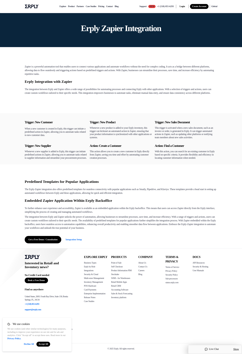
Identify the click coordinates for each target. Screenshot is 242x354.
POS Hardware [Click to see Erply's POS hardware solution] (90, 286)
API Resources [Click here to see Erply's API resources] (199, 263)
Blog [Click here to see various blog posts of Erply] (140, 274)
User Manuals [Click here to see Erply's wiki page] (198, 270)
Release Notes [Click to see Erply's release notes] (89, 297)
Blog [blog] (117, 6)
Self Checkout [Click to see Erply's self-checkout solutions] (117, 267)
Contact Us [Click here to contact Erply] (142, 267)
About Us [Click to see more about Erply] (142, 263)
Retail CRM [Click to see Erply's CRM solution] (116, 286)
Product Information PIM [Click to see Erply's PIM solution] (121, 270)
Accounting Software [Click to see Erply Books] (119, 290)
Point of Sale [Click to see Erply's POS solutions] (116, 263)
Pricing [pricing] (101, 6)
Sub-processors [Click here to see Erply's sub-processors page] (171, 279)
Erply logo (32, 6)
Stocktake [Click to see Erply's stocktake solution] (115, 274)
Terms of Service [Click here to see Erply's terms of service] (172, 267)
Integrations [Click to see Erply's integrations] (89, 270)
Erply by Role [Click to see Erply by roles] (89, 267)
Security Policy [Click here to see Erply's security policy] (171, 275)
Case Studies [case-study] (91, 6)
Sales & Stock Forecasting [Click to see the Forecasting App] (121, 293)
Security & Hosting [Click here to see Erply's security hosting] (200, 267)
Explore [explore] (62, 6)
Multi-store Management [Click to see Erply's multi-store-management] (94, 278)
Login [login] (182, 6)
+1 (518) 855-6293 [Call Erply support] (165, 6)
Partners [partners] (80, 6)
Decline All (29, 344)
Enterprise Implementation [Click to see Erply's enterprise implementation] (94, 293)
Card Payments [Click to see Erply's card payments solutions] (90, 290)
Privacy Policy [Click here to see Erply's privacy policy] (171, 271)
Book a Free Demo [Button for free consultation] (36, 280)
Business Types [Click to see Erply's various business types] (90, 263)
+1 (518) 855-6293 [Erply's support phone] (32, 304)
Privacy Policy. (14, 338)
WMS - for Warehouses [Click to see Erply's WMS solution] (120, 278)
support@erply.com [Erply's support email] (33, 309)
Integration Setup (74, 239)
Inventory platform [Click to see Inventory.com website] (118, 297)
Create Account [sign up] (199, 6)
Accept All (43, 344)
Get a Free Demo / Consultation (43, 239)
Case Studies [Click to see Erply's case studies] (89, 301)
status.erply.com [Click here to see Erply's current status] (171, 282)
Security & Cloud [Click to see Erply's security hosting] (91, 274)
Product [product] (71, 6)
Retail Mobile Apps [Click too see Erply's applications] (119, 282)
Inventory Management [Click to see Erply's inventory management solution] (93, 282)
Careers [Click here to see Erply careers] (141, 270)
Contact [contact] (109, 6)
